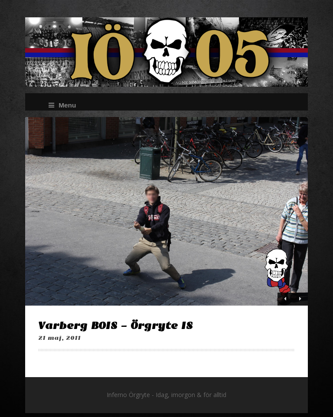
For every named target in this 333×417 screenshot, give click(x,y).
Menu (62, 105)
